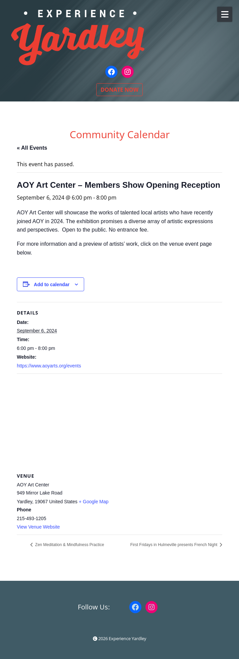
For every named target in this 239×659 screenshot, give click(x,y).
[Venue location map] (119, 422)
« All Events (32, 148)
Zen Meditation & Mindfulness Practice (69, 544)
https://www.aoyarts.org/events (49, 365)
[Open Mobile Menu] (224, 14)
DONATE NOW (119, 89)
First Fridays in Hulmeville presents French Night (174, 544)
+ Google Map (93, 501)
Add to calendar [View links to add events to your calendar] (52, 284)
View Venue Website (38, 527)
